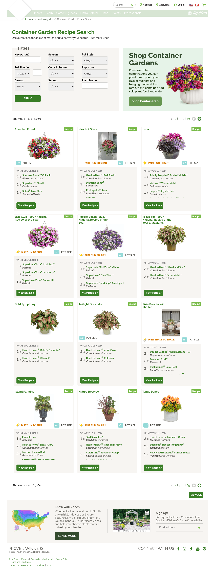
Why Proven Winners (19, 559)
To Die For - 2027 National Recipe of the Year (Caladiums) (156, 219)
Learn (49, 13)
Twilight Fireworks (90, 304)
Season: (53, 54)
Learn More (67, 536)
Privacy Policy (62, 559)
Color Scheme (57, 67)
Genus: (19, 80)
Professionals (132, 13)
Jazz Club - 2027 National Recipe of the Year (31, 218)
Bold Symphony (25, 304)
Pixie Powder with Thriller (153, 306)
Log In (181, 4)
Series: (52, 80)
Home (31, 19)
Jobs (49, 565)
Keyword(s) (22, 54)
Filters (21, 48)
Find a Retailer (89, 13)
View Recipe (25, 205)
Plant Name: (90, 80)
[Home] (12, 10)
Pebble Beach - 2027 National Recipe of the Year (93, 219)
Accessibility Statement (42, 559)
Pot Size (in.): (23, 67)
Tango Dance (150, 391)
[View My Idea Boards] (197, 13)
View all (196, 494)
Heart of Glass (88, 129)
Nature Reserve (89, 391)
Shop (105, 13)
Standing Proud (25, 129)
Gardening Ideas (46, 19)
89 (188, 118)
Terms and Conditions (20, 562)
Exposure (88, 67)
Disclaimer (39, 565)
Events (116, 13)
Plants (38, 13)
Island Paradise (24, 391)
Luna (145, 129)
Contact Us (14, 565)
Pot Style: (88, 54)
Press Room (26, 565)
